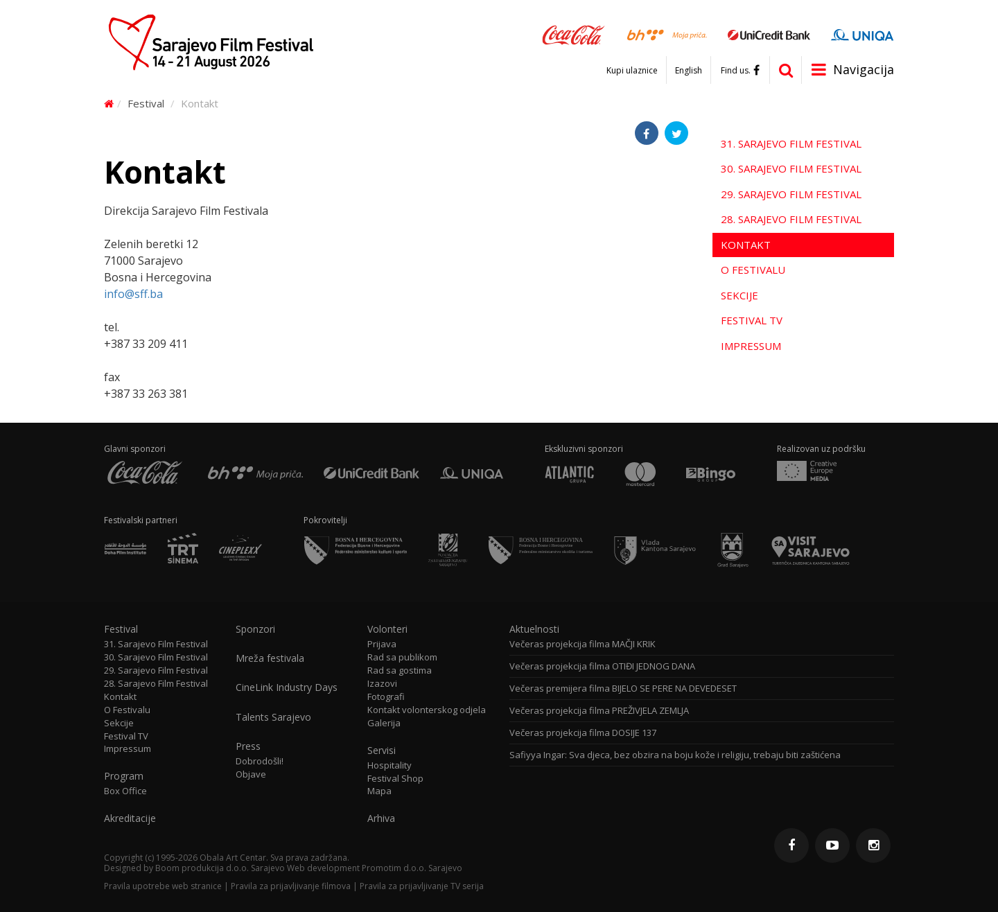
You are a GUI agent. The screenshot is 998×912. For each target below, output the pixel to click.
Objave (251, 774)
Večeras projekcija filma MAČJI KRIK (582, 644)
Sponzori (255, 629)
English (688, 70)
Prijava (381, 644)
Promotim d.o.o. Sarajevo (412, 868)
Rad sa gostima (399, 670)
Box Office (125, 791)
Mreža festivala (270, 658)
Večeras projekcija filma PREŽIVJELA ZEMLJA (599, 711)
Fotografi (386, 697)
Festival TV (751, 320)
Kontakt (746, 245)
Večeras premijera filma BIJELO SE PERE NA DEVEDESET (623, 688)
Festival (146, 103)
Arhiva (381, 818)
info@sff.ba (133, 293)
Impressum (751, 346)
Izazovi (382, 684)
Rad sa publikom (402, 657)
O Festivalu (753, 270)
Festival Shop (395, 778)
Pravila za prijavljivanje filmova (291, 886)
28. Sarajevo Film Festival (791, 219)
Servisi (381, 750)
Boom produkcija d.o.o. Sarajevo (220, 868)
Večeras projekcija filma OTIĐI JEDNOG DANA (602, 666)
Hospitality (389, 765)
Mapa (379, 791)
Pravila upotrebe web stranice (163, 886)
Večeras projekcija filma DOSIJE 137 (582, 733)
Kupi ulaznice (632, 70)
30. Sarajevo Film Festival (791, 168)
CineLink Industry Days (287, 687)
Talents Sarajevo (273, 717)
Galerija (384, 723)
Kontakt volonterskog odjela (426, 710)
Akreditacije (130, 818)
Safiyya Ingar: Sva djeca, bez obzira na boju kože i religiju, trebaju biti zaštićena (675, 755)
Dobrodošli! (259, 761)
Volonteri (387, 629)
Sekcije (739, 295)
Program (123, 776)
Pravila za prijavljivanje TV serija (422, 886)
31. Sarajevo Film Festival (791, 143)
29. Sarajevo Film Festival (791, 194)
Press (248, 746)
